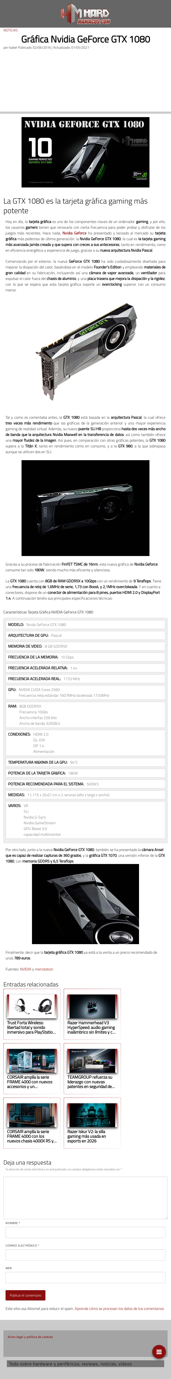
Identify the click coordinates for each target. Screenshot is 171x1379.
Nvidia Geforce (74, 233)
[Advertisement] (85, 82)
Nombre (13, 1223)
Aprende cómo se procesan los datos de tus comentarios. (120, 1308)
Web (9, 1268)
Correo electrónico (22, 1245)
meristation (44, 969)
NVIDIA (25, 969)
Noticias (10, 30)
